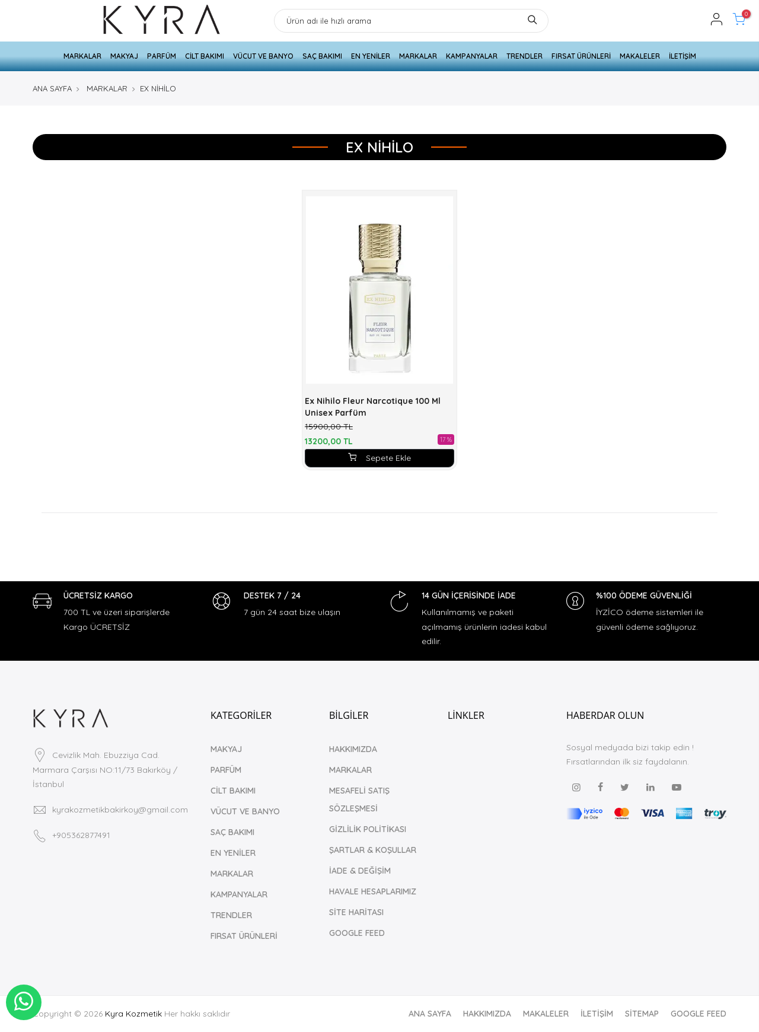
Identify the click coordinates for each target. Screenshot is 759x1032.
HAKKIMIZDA (353, 749)
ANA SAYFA (52, 88)
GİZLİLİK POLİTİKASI (367, 829)
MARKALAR (82, 56)
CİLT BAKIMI (204, 56)
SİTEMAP (642, 1013)
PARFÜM (161, 56)
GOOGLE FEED (357, 933)
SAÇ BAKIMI (322, 56)
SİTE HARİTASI (356, 912)
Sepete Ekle (379, 458)
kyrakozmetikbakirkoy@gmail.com (120, 809)
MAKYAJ (124, 56)
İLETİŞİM (682, 56)
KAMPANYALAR (472, 56)
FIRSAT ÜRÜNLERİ (581, 56)
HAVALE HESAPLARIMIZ (372, 891)
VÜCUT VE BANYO (263, 56)
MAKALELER (640, 56)
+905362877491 (81, 835)
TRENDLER (524, 56)
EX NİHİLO (158, 88)
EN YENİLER (370, 56)
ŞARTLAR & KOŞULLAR (372, 850)
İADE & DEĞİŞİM (360, 870)
